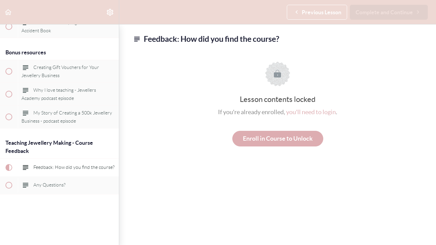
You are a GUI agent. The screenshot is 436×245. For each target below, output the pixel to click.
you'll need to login (311, 112)
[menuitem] (110, 12)
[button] (8, 12)
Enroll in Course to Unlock (278, 138)
